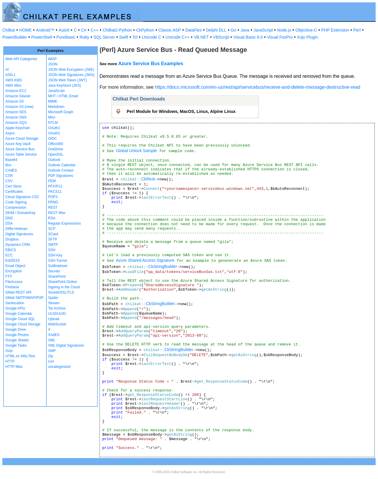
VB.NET (201, 37)
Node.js (284, 30)
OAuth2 (54, 133)
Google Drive (15, 329)
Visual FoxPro (280, 37)
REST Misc (57, 213)
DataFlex (193, 30)
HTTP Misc (14, 367)
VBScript (221, 37)
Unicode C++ (177, 37)
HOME (25, 30)
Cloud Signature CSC (22, 197)
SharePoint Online (62, 282)
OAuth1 (54, 128)
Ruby (84, 37)
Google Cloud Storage (22, 324)
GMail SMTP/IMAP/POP (24, 298)
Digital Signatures (19, 234)
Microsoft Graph (60, 112)
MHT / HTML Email (63, 96)
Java (244, 30)
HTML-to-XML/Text (20, 356)
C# (83, 30)
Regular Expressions (64, 223)
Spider (53, 298)
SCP (52, 229)
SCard (53, 234)
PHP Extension (335, 30)
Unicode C (151, 37)
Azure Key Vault (17, 144)
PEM (52, 181)
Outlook (54, 160)
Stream (54, 303)
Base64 (11, 160)
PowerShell (41, 37)
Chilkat (8, 30)
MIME (52, 101)
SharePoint (57, 276)
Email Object (15, 266)
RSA (52, 218)
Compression (15, 207)
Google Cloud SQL (20, 319)
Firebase (12, 287)
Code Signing (16, 202)
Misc (52, 117)
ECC (9, 255)
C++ (94, 30)
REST (53, 207)
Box (8, 165)
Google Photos (17, 335)
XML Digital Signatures (66, 345)
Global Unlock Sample (136, 150)
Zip (50, 356)
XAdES (54, 335)
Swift (123, 37)
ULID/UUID (57, 314)
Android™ (45, 30)
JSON (53, 64)
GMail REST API (18, 292)
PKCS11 (55, 192)
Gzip (9, 351)
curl (51, 361)
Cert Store (13, 186)
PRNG (53, 202)
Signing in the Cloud (64, 287)
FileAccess (13, 282)
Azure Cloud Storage (21, 138)
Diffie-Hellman (16, 229)
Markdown (56, 107)
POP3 (53, 197)
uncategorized (59, 367)
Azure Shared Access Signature (145, 260)
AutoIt (64, 30)
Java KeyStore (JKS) (64, 85)
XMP (52, 351)
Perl (357, 30)
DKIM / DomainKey (20, 213)
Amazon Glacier (17, 96)
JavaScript (263, 30)
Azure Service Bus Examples (150, 63)
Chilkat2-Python (117, 30)
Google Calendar (18, 314)
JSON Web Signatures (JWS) (71, 75)
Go (233, 30)
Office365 (55, 144)
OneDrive (55, 149)
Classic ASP (169, 30)
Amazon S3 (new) (19, 107)
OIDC (52, 138)
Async (10, 133)
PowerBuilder (14, 37)
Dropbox (12, 239)
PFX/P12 (55, 186)
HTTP (9, 361)
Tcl (135, 37)
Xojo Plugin (307, 37)
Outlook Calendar (62, 165)
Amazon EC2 (15, 91)
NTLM (53, 123)
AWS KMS (13, 80)
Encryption (13, 271)
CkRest (148, 179)
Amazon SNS (16, 117)
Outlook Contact (61, 170)
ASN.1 (10, 75)
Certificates (14, 192)
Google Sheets (17, 340)
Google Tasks (16, 345)
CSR (9, 176)
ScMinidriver (58, 266)
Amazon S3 (14, 101)
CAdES (11, 170)
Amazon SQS (16, 123)
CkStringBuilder (162, 266)
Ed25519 (12, 261)
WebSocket (57, 324)
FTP (8, 276)
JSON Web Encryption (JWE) (71, 70)
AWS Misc (13, 85)
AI (7, 70)
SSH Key (55, 255)
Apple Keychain (17, 128)
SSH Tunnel (57, 261)
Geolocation (14, 303)
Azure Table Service (21, 154)
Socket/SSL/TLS (61, 292)
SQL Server (104, 37)
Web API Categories (21, 59)
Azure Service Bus (20, 149)
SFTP (52, 239)
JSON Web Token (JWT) (67, 80)
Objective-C (306, 30)
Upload (53, 319)
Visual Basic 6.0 (248, 37)
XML (52, 340)
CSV (9, 181)
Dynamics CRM (17, 245)
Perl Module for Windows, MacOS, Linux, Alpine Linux (181, 111)
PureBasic (65, 37)
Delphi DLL (216, 30)
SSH (52, 250)
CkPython (145, 30)
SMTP (53, 245)
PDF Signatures (60, 176)
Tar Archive (57, 308)
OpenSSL (55, 154)
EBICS (10, 250)
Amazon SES (15, 112)
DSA (9, 223)
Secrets (54, 271)
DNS (9, 218)
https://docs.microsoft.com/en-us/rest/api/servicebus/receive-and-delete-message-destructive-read (257, 87)
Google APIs (15, 308)
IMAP (52, 59)
